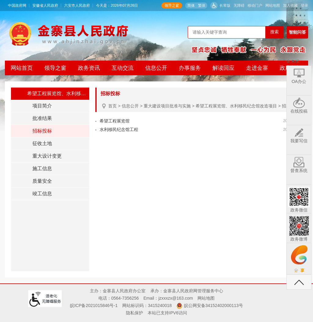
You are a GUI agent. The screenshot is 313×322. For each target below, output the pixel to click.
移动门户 (255, 5)
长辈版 (224, 5)
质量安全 (42, 181)
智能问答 (297, 32)
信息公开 (156, 68)
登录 (304, 5)
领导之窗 (171, 5)
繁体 (201, 5)
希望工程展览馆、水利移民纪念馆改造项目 (236, 105)
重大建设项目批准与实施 (167, 105)
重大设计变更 (47, 156)
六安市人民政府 (77, 5)
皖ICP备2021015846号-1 (94, 305)
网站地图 (272, 5)
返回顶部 (299, 282)
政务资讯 (89, 68)
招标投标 (42, 130)
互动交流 (123, 68)
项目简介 (42, 105)
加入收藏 (290, 5)
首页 (112, 105)
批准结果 (42, 118)
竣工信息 (42, 193)
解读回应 (223, 68)
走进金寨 (257, 68)
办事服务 (190, 68)
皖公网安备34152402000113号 (213, 305)
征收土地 (42, 143)
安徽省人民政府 (45, 5)
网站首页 (22, 68)
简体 (191, 5)
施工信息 (42, 168)
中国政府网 (17, 5)
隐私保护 (134, 312)
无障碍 (239, 5)
